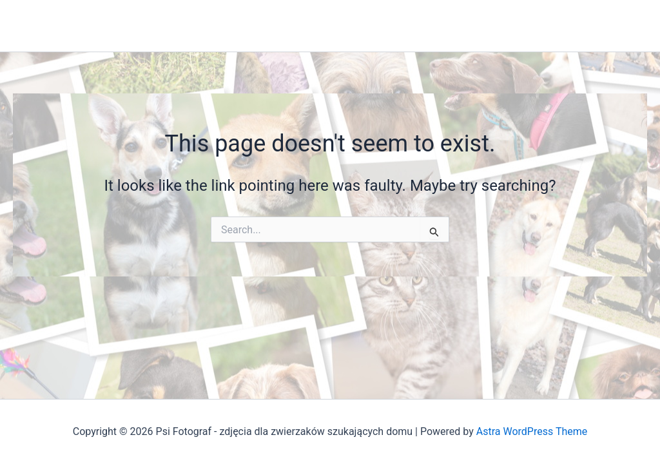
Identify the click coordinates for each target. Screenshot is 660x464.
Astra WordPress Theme (531, 431)
